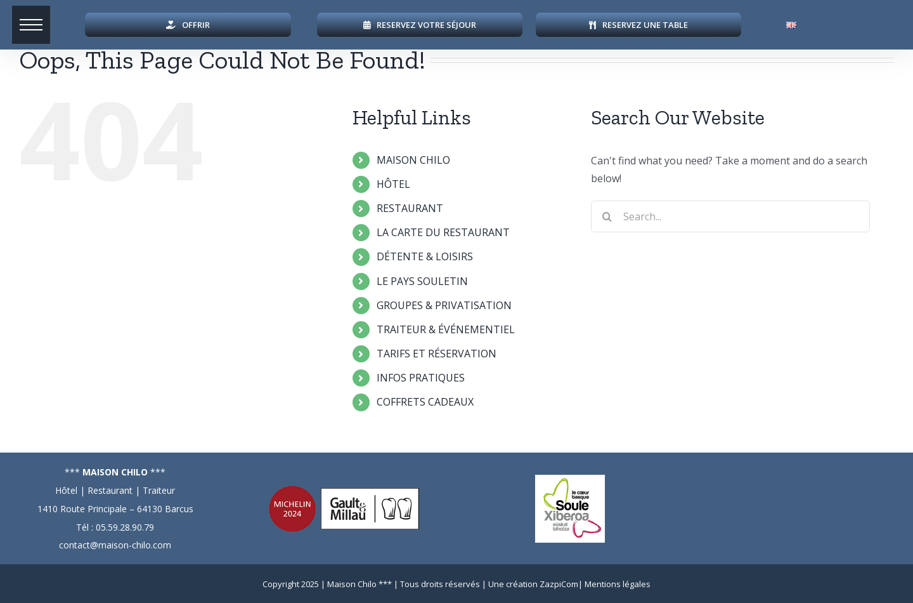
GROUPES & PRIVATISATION (444, 305)
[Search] (607, 216)
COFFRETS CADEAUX (425, 402)
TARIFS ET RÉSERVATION (436, 354)
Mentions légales (618, 584)
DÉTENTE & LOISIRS (425, 256)
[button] (32, 25)
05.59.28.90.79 (125, 527)
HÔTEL (393, 184)
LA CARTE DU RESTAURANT (443, 232)
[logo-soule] (570, 480)
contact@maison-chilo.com (115, 545)
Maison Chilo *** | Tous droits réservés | (407, 584)
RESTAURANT (410, 208)
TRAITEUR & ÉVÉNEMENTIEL (446, 329)
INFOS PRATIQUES (421, 378)
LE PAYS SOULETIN (422, 281)
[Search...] (730, 216)
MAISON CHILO (413, 160)
